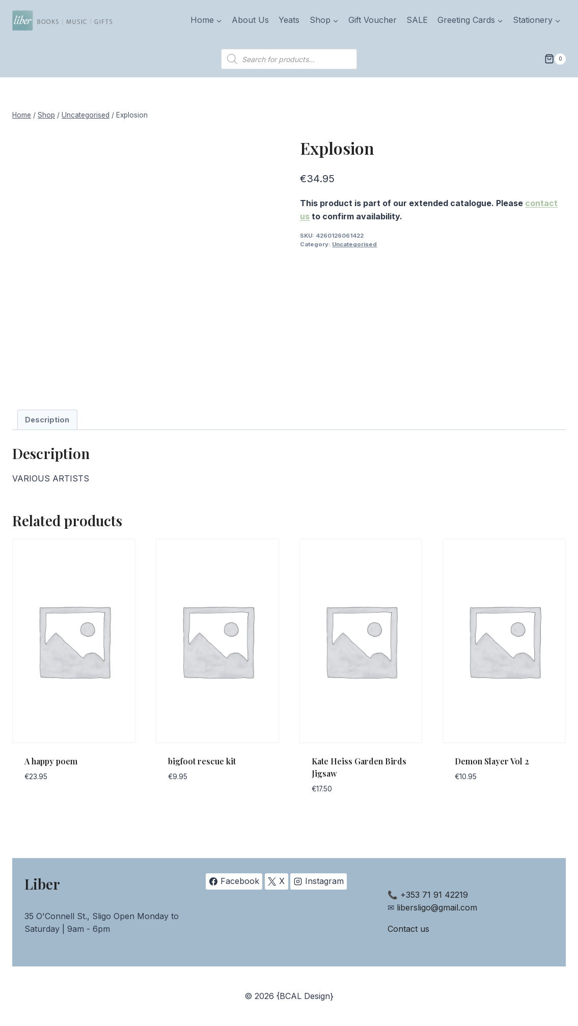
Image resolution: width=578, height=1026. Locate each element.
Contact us (408, 929)
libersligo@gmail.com (437, 907)
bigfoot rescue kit (202, 761)
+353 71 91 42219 (434, 895)
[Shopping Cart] (555, 59)
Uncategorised (354, 244)
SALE (417, 20)
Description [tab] (47, 419)
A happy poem (50, 761)
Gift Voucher (372, 20)
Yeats (289, 20)
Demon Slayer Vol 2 (492, 761)
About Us (250, 20)
